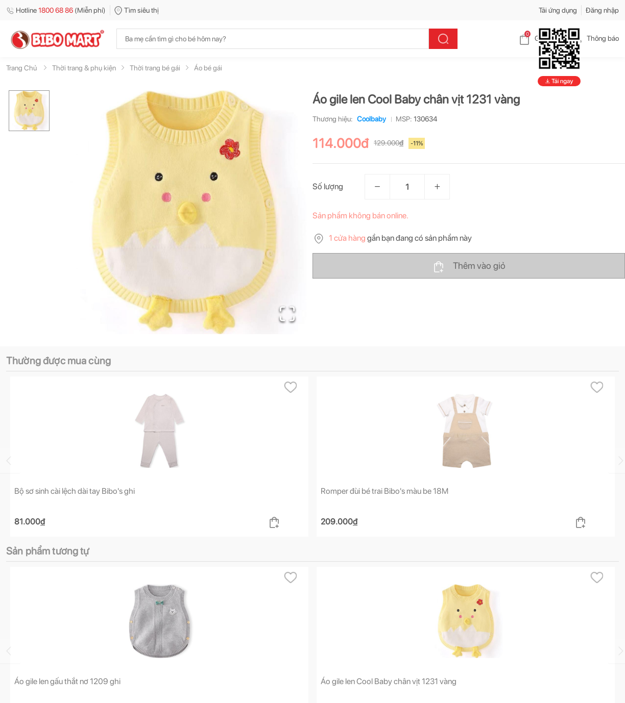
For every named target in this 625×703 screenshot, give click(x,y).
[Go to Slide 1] (29, 110)
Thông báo (594, 38)
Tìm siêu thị (136, 10)
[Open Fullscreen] (287, 313)
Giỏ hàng (540, 38)
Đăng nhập (602, 10)
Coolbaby (369, 119)
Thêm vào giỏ (469, 266)
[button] (184, 212)
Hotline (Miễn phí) (56, 10)
